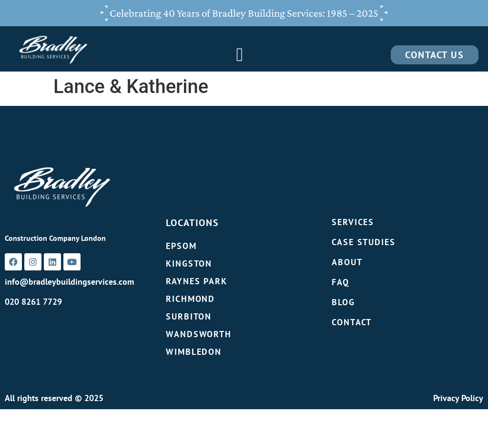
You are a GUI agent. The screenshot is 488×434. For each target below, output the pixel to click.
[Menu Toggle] (240, 54)
